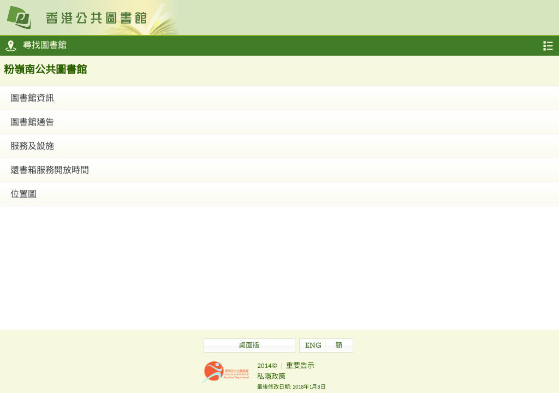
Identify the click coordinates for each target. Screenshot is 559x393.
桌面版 (249, 346)
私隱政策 (271, 376)
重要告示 (300, 365)
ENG (313, 346)
